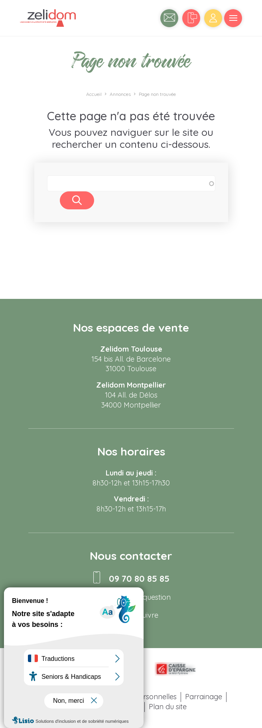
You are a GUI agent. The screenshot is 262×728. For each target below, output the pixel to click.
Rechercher (77, 200)
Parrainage (203, 696)
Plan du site (168, 706)
